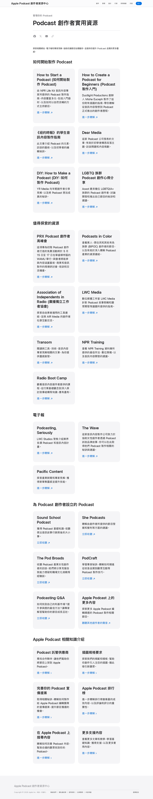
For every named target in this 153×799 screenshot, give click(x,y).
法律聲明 (80, 792)
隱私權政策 (62, 792)
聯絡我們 (53, 792)
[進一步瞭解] (54, 96)
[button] (34, 36)
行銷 (115, 3)
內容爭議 (88, 792)
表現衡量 (123, 3)
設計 (109, 3)
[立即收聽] (54, 530)
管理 (103, 3)
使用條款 (72, 792)
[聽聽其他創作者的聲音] (99, 610)
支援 (131, 3)
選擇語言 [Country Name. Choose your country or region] (136, 792)
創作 (97, 3)
